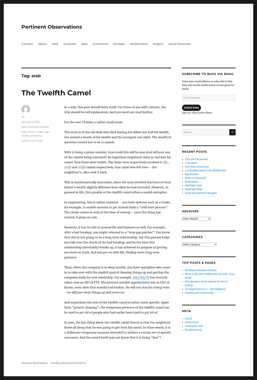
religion (158, 44)
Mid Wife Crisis (193, 185)
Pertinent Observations (51, 27)
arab (24, 131)
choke (39, 131)
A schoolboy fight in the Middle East (205, 170)
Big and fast (191, 174)
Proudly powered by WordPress (68, 363)
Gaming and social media (199, 292)
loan (46, 131)
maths (25, 135)
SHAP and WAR (193, 189)
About (42, 44)
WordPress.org (193, 329)
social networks (179, 44)
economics (100, 44)
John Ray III (141, 277)
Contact (27, 44)
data (84, 44)
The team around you (197, 166)
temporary (36, 135)
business (70, 44)
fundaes (119, 44)
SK (22, 116)
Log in (188, 318)
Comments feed (194, 326)
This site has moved (196, 159)
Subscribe (191, 107)
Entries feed (191, 322)
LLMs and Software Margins (201, 193)
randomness (139, 44)
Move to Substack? (195, 178)
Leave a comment (31, 140)
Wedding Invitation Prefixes (201, 270)
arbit (55, 44)
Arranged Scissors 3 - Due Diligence (205, 289)
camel (31, 131)
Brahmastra (191, 181)
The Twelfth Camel (56, 92)
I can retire (191, 163)
